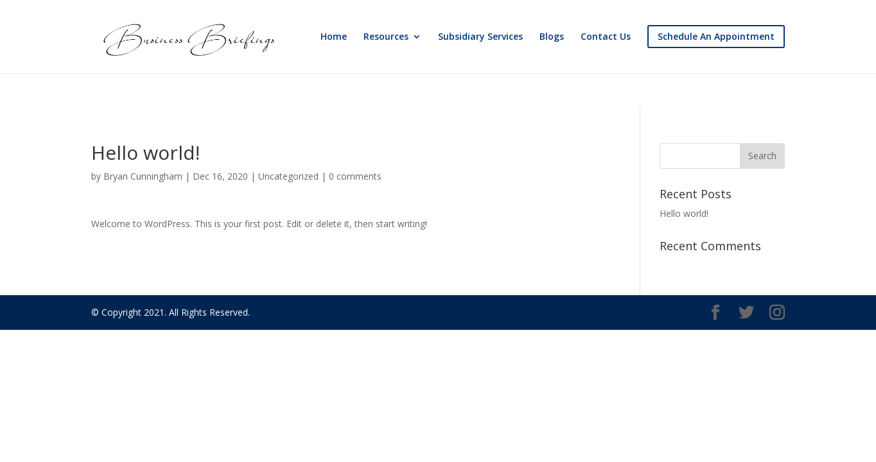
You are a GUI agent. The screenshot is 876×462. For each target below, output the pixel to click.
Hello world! (684, 213)
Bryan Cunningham (142, 176)
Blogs (551, 37)
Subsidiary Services (480, 37)
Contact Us (606, 37)
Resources (386, 37)
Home (333, 37)
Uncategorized (288, 176)
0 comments (355, 176)
